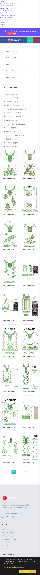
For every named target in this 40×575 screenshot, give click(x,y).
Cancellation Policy (9, 539)
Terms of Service (8, 533)
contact (3, 24)
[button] (20, 87)
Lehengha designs (12, 98)
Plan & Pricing (7, 546)
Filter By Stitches (20, 51)
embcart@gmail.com (13, 517)
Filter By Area (20, 71)
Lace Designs (11, 128)
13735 (25, 472)
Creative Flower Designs (15, 135)
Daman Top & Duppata (14, 102)
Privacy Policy (7, 536)
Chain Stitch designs (7, 15)
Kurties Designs (12, 120)
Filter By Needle (20, 77)
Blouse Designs (11, 131)
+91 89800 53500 (17, 513)
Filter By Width (20, 58)
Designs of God (11, 146)
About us (5, 529)
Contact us (6, 543)
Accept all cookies (28, 571)
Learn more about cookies (14, 567)
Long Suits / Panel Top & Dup (17, 105)
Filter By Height (20, 64)
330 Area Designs (6, 17)
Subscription (4, 22)
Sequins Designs (6, 13)
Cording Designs (6, 10)
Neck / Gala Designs (13, 116)
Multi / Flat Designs (7, 8)
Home (2, 1)
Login (2, 27)
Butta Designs (11, 139)
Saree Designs (11, 94)
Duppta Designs (12, 143)
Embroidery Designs (8, 3)
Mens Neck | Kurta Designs (16, 113)
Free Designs (5, 20)
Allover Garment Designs (15, 124)
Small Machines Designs (9, 6)
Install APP (12, 33)
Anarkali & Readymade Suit (16, 109)
